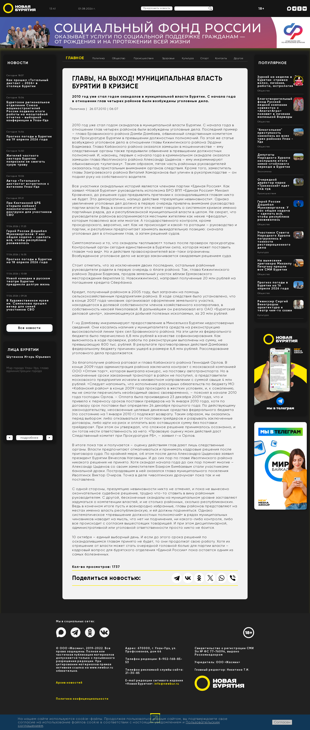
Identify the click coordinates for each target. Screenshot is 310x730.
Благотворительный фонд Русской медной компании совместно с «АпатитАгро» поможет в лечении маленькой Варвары (274, 108)
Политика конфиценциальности (82, 698)
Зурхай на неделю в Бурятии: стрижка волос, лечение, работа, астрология (275, 81)
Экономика (264, 172)
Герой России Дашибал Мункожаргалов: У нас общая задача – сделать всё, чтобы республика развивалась (28, 237)
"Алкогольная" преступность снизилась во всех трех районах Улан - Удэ (275, 136)
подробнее (29, 437)
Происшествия (143, 58)
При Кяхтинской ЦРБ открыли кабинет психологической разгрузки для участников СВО (29, 209)
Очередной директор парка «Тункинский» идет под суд (273, 184)
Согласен (282, 722)
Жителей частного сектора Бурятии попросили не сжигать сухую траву (25, 160)
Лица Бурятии (23, 349)
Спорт (204, 58)
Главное (75, 57)
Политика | (78, 109)
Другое (238, 58)
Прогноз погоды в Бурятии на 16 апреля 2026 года (273, 285)
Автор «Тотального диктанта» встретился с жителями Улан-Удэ (27, 184)
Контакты (221, 58)
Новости (18, 62)
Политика (98, 58)
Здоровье (168, 58)
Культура (188, 58)
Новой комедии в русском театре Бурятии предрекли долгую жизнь (28, 281)
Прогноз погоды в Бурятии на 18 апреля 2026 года (29, 260)
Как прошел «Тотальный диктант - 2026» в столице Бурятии (27, 83)
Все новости (29, 328)
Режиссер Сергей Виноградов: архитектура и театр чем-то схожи (274, 306)
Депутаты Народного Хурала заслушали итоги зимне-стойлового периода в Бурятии (273, 161)
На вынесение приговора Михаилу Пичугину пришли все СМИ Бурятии (274, 265)
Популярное (273, 62)
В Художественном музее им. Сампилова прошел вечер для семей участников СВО (27, 305)
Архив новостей (69, 682)
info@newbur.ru (166, 683)
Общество (118, 58)
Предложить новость (156, 8)
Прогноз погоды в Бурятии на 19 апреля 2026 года (29, 138)
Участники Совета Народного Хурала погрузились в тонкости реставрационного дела (274, 240)
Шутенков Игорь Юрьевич (28, 357)
